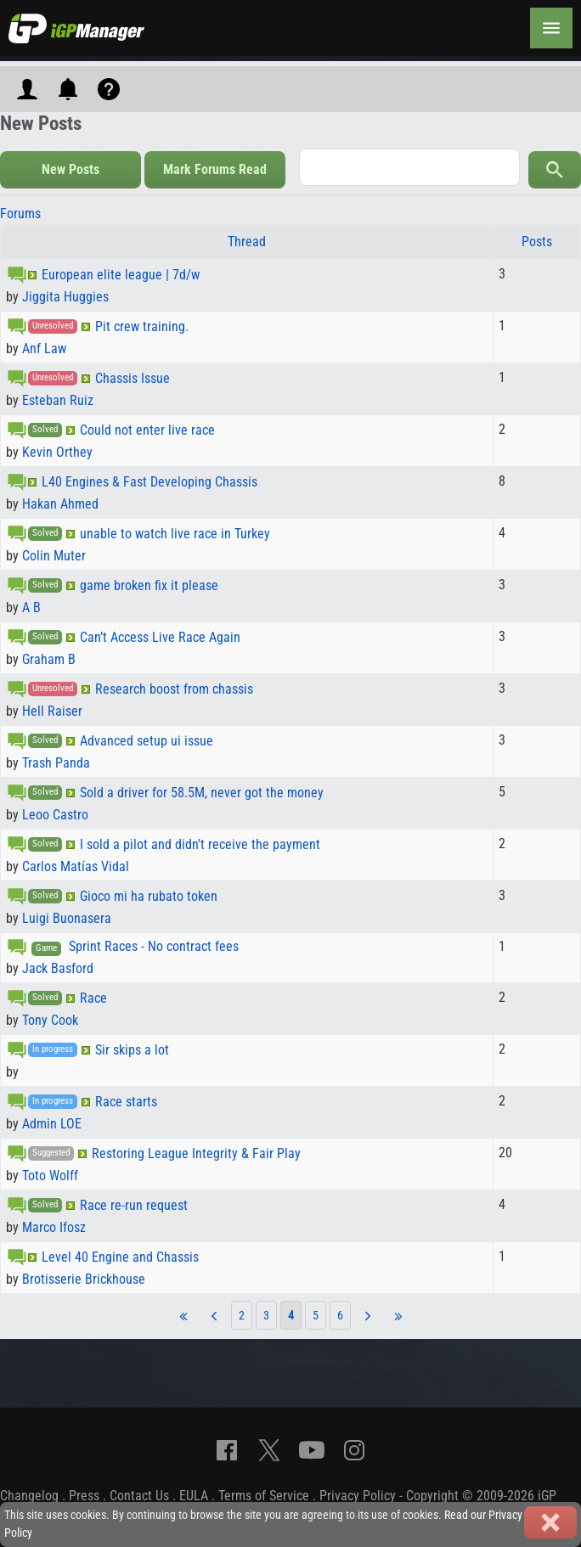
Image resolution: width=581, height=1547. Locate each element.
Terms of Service (263, 1496)
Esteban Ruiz (57, 400)
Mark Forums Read (215, 169)
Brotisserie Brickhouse (83, 1279)
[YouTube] (311, 1450)
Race (93, 998)
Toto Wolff (50, 1175)
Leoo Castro (55, 815)
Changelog (29, 1496)
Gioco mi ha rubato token (148, 896)
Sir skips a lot (132, 1050)
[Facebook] (226, 1450)
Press (84, 1496)
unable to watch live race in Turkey (175, 534)
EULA (193, 1496)
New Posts (70, 169)
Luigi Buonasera (66, 918)
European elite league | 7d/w (121, 275)
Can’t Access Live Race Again (160, 637)
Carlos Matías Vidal (75, 866)
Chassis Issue (132, 378)
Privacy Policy (357, 1496)
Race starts (126, 1102)
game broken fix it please (149, 585)
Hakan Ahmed (60, 504)
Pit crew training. (142, 326)
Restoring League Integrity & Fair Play (196, 1153)
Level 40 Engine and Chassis (120, 1257)
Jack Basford (57, 968)
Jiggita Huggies (65, 297)
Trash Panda (56, 763)
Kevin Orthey (57, 452)
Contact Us (139, 1496)
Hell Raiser (52, 711)
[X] (269, 1450)
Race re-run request (134, 1205)
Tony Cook (50, 1020)
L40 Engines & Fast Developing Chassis (149, 482)
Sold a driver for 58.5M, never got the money (202, 793)
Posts (537, 241)
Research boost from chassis (174, 689)
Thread (247, 241)
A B (31, 607)
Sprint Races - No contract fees (154, 946)
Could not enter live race (147, 430)
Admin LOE (52, 1124)
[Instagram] (354, 1450)
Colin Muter (54, 556)
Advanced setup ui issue (146, 741)
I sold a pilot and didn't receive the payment (200, 844)
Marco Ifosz (54, 1227)
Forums (20, 213)
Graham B (49, 659)
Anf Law (44, 348)
